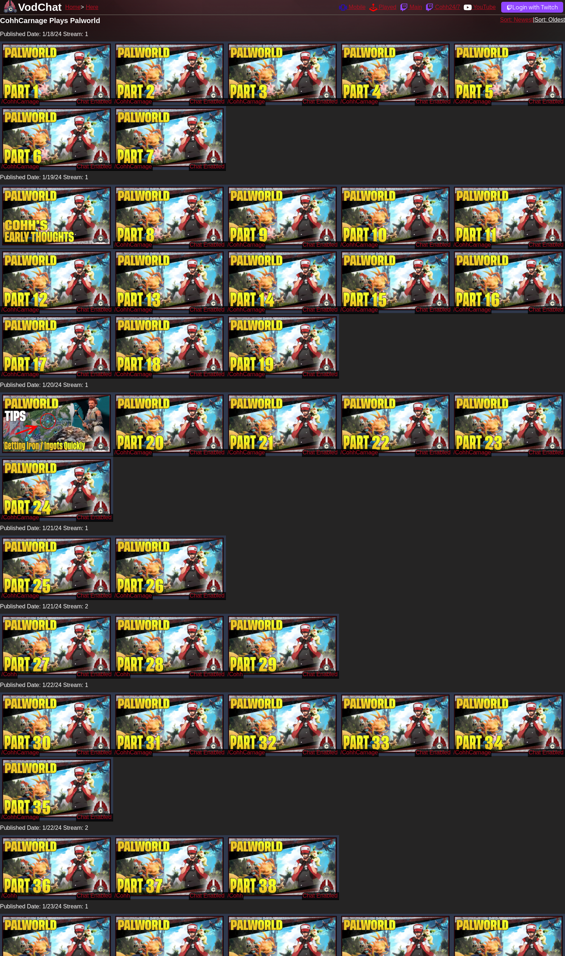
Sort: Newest (516, 20)
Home (73, 7)
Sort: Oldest (550, 20)
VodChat (40, 7)
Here (92, 7)
